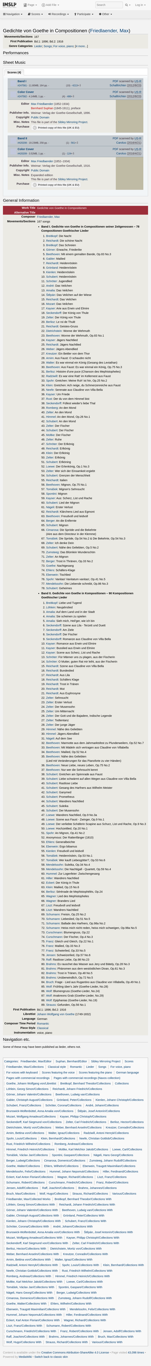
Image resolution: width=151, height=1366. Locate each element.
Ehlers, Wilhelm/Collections (61, 1166)
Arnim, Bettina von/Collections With (28, 1259)
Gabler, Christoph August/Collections (29, 1099)
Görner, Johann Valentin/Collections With (32, 1210)
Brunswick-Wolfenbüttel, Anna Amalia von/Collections (39, 1111)
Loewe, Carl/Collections (127, 1149)
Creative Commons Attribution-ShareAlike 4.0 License (75, 1352)
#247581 (22, 85)
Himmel (51, 416)
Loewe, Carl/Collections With (84, 1281)
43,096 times (136, 1352)
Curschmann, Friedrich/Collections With (31, 1331)
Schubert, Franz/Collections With (85, 1221)
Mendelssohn (54, 583)
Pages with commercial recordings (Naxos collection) (87, 1078)
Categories (11, 1061)
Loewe (50, 466)
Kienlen (50, 272)
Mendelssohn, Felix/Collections (25, 1171)
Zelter (49, 317)
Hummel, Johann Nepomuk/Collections (74, 1171)
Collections (122, 1083)
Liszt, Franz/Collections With (24, 1325)
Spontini (51, 493)
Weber (50, 349)
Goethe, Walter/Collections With (26, 1303)
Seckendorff (53, 312)
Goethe (50, 565)
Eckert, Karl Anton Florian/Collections (29, 1177)
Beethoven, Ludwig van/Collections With (87, 1210)
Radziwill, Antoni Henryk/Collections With (32, 1265)
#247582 (22, 96)
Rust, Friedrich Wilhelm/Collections (28, 1143)
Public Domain (40, 117)
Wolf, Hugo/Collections (54, 1193)
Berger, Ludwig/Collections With (77, 1292)
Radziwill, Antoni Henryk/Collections (106, 1133)
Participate (83, 14)
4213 (75, 85)
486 (69, 96)
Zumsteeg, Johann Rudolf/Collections (113, 1160)
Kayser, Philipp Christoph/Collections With (92, 1237)
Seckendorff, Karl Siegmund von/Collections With (37, 1243)
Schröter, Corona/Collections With (27, 1226)
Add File (50, 5)
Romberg (52, 407)
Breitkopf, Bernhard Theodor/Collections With (83, 1199)
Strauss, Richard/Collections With (67, 1342)
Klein (49, 385)
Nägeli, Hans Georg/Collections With (29, 1292)
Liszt (49, 905)
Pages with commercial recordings (28, 1078)
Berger (50, 520)
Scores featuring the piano (95, 1072)
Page (30, 5)
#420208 (22, 142)
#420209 (22, 153)
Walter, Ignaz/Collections (63, 1133)
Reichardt (52, 240)
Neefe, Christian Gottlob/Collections (101, 1138)
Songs (48, 46)
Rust (49, 398)
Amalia (50, 290)
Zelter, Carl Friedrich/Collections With (95, 1243)
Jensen (50, 955)
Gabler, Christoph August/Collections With (32, 1215)
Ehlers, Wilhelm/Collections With (71, 1303)
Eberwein (52, 574)
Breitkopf (51, 236)
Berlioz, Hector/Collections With (26, 1248)
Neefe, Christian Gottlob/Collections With (32, 1270)
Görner (50, 249)
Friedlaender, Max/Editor (36, 1061)
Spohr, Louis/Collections (21, 1138)
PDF (115, 81)
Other (105, 14)
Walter (50, 362)
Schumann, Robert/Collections (25, 1182)
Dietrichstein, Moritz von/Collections (28, 1127)
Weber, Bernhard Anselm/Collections (78, 1127)
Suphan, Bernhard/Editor (71, 1061)
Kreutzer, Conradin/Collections (125, 1127)
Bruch (49, 982)
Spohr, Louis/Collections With (80, 1265)
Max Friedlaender (42, 103)
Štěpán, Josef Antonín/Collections (98, 1111)
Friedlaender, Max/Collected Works (28, 1199)
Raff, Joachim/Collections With (25, 1336)
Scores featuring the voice (58, 1072)
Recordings (58, 14)
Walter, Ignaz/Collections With (73, 1259)
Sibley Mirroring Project (72, 122)
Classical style (57, 1066)
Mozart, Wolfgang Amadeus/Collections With (34, 1237)
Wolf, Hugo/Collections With (23, 1342)
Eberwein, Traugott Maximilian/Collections (109, 1166)
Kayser (50, 308)
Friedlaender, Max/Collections (25, 1066)
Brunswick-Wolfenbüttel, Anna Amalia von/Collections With (43, 1232)
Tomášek (51, 489)
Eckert (50, 882)
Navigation (12, 14)
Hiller (49, 878)
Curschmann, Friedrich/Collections (70, 1182)
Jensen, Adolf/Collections (22, 1188)
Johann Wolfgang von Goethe (56, 1014)
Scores (35, 14)
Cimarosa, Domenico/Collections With (30, 1298)
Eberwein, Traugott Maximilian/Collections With (35, 1309)
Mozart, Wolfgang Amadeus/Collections (31, 1116)
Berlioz (50, 321)
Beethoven (53, 254)
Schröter (51, 281)
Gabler (50, 258)
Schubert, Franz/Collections (23, 1105)
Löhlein (50, 607)
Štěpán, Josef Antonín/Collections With (108, 1232)
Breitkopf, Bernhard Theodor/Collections (85, 1083)
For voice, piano (63, 46)
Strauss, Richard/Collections (90, 1193)
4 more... (81, 46)
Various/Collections (124, 1193)
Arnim (49, 358)
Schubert (51, 276)
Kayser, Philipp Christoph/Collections (83, 1116)
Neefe (50, 389)
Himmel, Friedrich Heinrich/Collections (30, 1149)
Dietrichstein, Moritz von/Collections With (76, 1248)
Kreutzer (51, 353)
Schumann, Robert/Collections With (68, 1325)
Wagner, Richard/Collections (75, 1177)
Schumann (53, 914)
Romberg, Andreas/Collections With (28, 1276)
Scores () (14, 72)
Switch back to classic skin (51, 1356)
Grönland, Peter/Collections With (83, 1215)
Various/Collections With (107, 1342)
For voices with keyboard (22, 1072)
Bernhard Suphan (42, 108)
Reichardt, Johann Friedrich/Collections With (87, 1204)
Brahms (51, 964)
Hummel (51, 873)
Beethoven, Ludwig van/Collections (78, 1094)
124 (69, 153)
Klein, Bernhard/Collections (58, 1138)
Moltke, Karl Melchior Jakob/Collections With (34, 1281)
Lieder (38, 46)
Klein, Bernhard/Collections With (123, 1265)
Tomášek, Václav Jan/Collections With (30, 1287)
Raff (48, 959)
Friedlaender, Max (109, 30)
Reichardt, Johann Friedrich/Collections (77, 1088)
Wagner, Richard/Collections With (85, 1320)
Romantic (43, 1023)
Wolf (49, 986)
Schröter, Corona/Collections (63, 1105)
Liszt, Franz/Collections (111, 1177)
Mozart (50, 303)
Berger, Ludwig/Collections (23, 1160)
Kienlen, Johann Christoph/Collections (120, 1099)
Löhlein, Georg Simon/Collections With (30, 1204)
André (50, 285)
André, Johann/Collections (102, 1105)
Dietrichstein (54, 330)
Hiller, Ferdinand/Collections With (87, 1314)
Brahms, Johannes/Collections (97, 1188)
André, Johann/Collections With (73, 1226)
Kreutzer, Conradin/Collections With (85, 1254)
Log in (140, 4)
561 (73, 142)
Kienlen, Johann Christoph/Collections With (33, 1221)
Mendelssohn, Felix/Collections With (92, 1309)
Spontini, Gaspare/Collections (70, 1155)
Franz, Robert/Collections (112, 1182)
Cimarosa (52, 529)
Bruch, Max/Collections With (116, 1336)
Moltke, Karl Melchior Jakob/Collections (83, 1149)
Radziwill (51, 376)
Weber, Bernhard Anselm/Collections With (32, 1254)
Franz (49, 941)
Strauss (51, 1004)
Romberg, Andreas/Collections (73, 1143)
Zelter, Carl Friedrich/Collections (86, 1122)
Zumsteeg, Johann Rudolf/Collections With (85, 1298)
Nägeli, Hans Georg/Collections (113, 1155)
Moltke (50, 435)
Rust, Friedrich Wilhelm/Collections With (87, 1270)
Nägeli (50, 507)
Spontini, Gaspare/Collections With (80, 1287)
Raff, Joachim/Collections (58, 1188)
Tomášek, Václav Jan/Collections (27, 1155)
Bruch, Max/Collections (20, 1193)
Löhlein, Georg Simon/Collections (27, 1088)
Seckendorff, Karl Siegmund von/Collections (34, 1122)
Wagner (51, 896)
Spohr (50, 380)
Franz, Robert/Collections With (79, 1331)
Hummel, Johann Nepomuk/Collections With (34, 1314)
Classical (42, 1028)
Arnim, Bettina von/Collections (25, 1133)
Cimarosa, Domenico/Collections (64, 1160)
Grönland (52, 267)
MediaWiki (25, 1356)
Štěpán (50, 294)
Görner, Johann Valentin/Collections (28, 1094)
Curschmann (54, 932)
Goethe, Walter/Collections (23, 1166)
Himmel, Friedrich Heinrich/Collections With (82, 1276)
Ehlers (50, 570)
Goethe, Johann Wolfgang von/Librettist (31, 1083)
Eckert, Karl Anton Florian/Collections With (33, 1320)
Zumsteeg (52, 552)
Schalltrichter (118, 85)
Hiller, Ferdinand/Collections (120, 1171)
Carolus (121, 142)
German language (127, 1072)
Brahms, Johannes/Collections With (71, 1336)
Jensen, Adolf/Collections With (122, 1331)
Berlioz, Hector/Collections (127, 1122)
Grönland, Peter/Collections (74, 1099)
